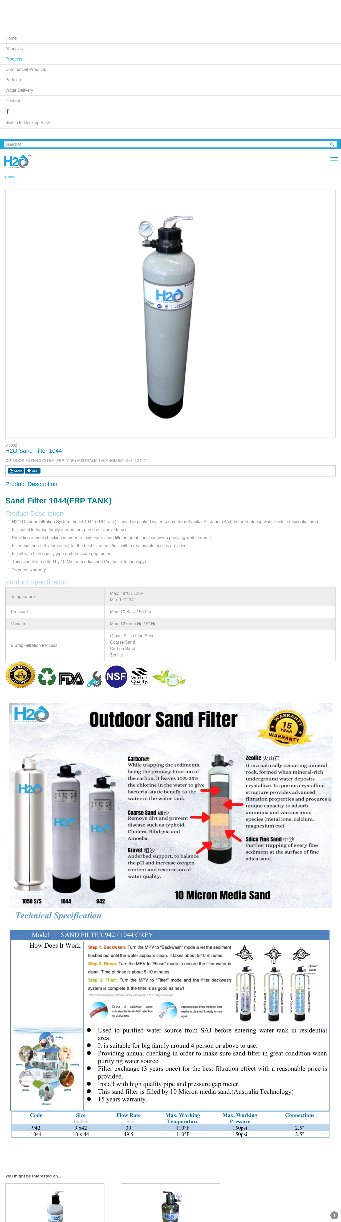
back (12, 177)
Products (13, 59)
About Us (14, 48)
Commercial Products (25, 69)
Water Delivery (19, 90)
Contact (12, 100)
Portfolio (13, 80)
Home (11, 38)
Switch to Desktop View (27, 122)
